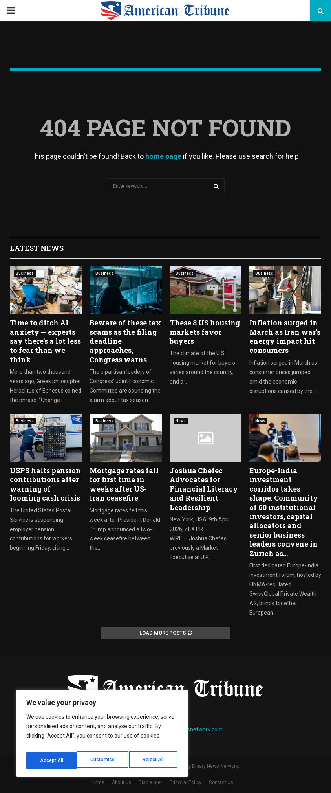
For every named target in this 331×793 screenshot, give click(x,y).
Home (97, 782)
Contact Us (221, 782)
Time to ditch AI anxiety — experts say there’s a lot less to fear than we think (45, 341)
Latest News (37, 248)
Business (25, 273)
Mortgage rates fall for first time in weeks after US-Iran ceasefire (124, 484)
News (181, 421)
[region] (102, 736)
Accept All (153, 760)
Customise (52, 760)
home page (163, 156)
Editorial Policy (185, 782)
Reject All (103, 760)
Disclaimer (150, 782)
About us (121, 782)
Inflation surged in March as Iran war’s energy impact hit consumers (284, 336)
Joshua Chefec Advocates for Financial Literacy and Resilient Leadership (204, 489)
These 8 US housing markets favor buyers (205, 332)
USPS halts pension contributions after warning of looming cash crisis (45, 484)
